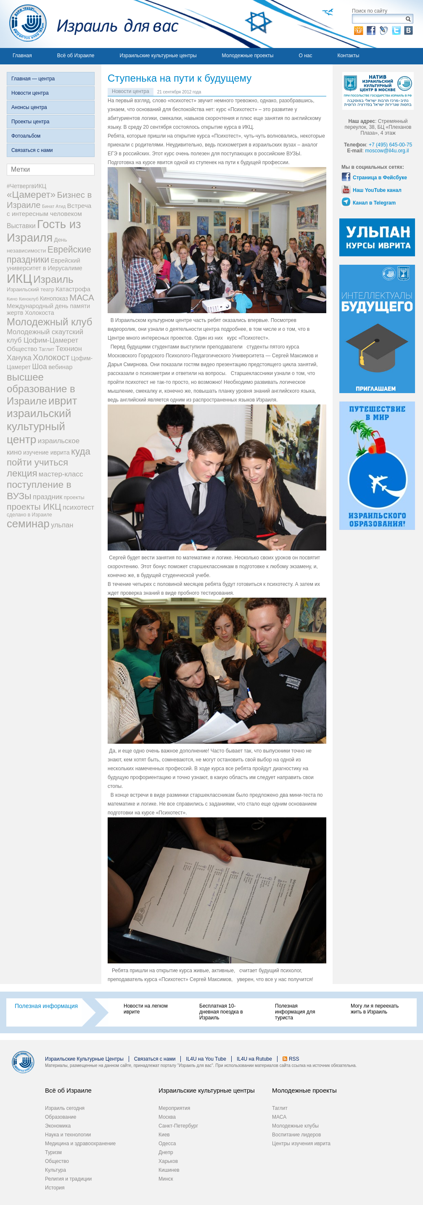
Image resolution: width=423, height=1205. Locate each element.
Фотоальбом (25, 136)
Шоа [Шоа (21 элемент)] (39, 366)
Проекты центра (30, 122)
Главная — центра (33, 79)
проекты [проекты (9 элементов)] (74, 497)
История (55, 1188)
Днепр (166, 1152)
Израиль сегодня (65, 1108)
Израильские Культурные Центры (84, 1059)
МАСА (279, 1117)
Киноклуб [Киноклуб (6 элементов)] (29, 298)
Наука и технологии (68, 1135)
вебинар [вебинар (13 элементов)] (60, 367)
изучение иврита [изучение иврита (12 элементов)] (46, 452)
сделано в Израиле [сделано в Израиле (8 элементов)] (29, 515)
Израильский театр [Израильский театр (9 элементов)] (30, 289)
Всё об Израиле (76, 56)
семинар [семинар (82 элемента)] (28, 523)
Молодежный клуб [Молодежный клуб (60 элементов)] (49, 321)
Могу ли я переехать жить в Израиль (375, 1009)
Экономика (58, 1126)
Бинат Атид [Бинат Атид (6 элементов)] (54, 206)
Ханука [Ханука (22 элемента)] (19, 358)
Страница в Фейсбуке (380, 178)
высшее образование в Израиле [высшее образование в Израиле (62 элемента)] (41, 389)
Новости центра (30, 93)
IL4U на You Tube (206, 1059)
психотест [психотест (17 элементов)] (78, 507)
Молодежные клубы (295, 1126)
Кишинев (169, 1170)
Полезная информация (46, 1006)
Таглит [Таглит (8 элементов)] (46, 349)
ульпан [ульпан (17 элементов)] (62, 525)
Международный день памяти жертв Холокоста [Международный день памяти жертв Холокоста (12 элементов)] (48, 309)
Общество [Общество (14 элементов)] (22, 348)
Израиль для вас (89, 24)
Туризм (53, 1152)
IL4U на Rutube (254, 1059)
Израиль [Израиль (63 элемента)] (53, 279)
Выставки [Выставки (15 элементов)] (21, 225)
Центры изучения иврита (301, 1143)
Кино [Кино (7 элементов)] (12, 298)
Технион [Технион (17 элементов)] (69, 348)
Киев (164, 1135)
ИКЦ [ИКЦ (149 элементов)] (19, 278)
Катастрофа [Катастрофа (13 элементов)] (73, 289)
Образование (60, 1117)
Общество (57, 1161)
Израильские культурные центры (157, 56)
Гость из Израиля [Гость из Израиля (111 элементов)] (44, 231)
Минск (166, 1179)
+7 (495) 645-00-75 (390, 145)
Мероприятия (174, 1108)
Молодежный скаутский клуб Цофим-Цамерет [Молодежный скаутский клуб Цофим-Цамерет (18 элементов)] (45, 336)
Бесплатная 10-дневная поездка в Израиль (221, 1012)
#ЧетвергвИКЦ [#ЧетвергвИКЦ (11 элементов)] (26, 186)
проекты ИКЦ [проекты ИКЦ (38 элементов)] (34, 506)
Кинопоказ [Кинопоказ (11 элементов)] (54, 298)
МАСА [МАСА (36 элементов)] (81, 297)
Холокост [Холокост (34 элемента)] (51, 357)
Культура (55, 1170)
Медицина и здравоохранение (80, 1143)
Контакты (348, 56)
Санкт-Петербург (178, 1126)
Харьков (168, 1161)
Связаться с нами (32, 150)
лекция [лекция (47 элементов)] (22, 473)
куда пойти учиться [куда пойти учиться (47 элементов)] (48, 457)
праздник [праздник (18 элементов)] (47, 497)
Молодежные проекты (248, 56)
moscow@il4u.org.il (387, 151)
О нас (305, 56)
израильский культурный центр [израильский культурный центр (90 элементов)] (39, 426)
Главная (22, 56)
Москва (167, 1117)
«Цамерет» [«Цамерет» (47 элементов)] (31, 194)
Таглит (280, 1108)
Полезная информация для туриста (295, 1012)
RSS (294, 1059)
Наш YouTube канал (377, 190)
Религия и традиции (68, 1179)
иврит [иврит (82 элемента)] (62, 401)
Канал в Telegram (374, 203)
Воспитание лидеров (296, 1135)
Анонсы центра (29, 107)
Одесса (167, 1143)
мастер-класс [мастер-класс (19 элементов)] (61, 474)
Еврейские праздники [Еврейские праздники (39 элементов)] (49, 254)
